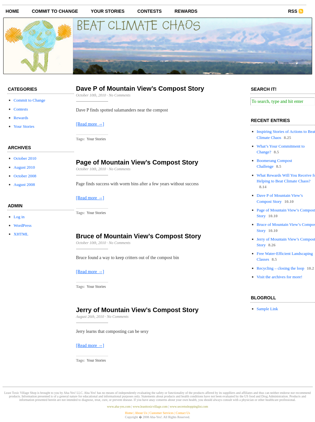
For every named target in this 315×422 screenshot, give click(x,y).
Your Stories (108, 11)
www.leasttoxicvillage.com (150, 406)
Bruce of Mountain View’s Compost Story (138, 236)
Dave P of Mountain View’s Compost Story (140, 88)
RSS (292, 11)
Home (12, 11)
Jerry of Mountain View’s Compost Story (137, 309)
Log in (19, 216)
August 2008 (24, 184)
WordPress (23, 225)
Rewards (186, 11)
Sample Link (267, 308)
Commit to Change (55, 11)
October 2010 (25, 158)
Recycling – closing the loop (280, 268)
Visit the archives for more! (280, 276)
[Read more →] (90, 124)
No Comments (119, 95)
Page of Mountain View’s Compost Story (137, 162)
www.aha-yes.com (119, 406)
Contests (149, 11)
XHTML (21, 234)
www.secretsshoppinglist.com (189, 406)
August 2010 (24, 167)
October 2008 (25, 175)
